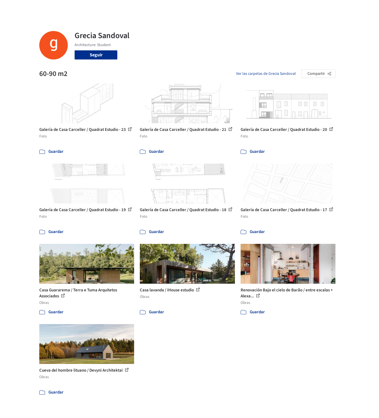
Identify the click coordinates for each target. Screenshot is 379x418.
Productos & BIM (216, 8)
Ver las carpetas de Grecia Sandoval (266, 74)
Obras (166, 8)
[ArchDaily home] (19, 8)
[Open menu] (360, 8)
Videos (263, 8)
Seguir (96, 55)
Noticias (245, 8)
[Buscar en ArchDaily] (98, 8)
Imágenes (185, 8)
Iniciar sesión (294, 8)
